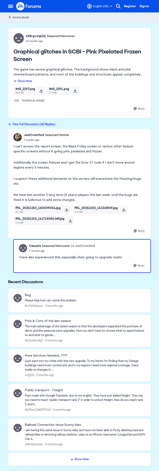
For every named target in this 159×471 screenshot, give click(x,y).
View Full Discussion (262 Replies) (31, 124)
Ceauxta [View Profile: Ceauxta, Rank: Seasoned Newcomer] (35, 246)
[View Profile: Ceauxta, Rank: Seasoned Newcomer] (23, 248)
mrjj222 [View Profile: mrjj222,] (29, 375)
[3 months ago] (53, 306)
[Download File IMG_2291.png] (75, 90)
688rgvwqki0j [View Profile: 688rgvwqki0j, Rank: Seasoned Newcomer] (36, 36)
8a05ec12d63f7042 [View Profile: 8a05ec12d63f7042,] (38, 410)
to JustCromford (83, 246)
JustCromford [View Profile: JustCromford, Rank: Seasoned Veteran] (34, 135)
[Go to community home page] (28, 6)
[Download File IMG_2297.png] (41, 90)
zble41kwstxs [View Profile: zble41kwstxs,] (34, 444)
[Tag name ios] (16, 100)
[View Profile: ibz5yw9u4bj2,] (17, 324)
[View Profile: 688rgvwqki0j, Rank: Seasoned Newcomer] (18, 38)
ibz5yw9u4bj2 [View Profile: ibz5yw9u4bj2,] (34, 340)
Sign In (144, 6)
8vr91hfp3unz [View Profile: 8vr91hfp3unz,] (34, 306)
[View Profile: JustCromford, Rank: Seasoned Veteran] (17, 137)
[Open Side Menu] (10, 6)
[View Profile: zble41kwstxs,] (17, 428)
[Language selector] (99, 6)
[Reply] (139, 109)
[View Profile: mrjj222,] (17, 358)
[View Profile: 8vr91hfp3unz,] (17, 298)
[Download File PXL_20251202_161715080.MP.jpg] (70, 220)
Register (130, 6)
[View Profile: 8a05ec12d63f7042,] (17, 393)
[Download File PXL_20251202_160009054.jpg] (66, 209)
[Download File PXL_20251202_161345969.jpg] (124, 209)
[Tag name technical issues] (33, 100)
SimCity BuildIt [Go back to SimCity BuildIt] (18, 17)
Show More (22, 81)
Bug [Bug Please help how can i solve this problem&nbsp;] (28, 295)
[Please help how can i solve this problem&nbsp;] (85, 300)
